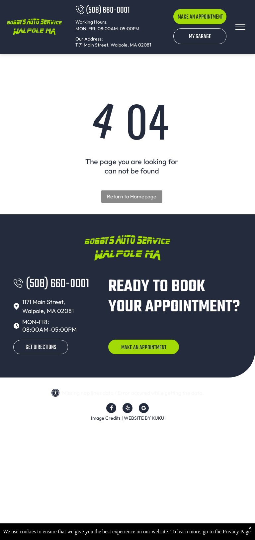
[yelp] (127, 409)
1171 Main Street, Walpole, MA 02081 (113, 45)
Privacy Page (237, 531)
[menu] (240, 27)
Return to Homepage (131, 196)
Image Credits (106, 418)
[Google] (144, 409)
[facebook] (111, 409)
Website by (137, 418)
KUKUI (159, 418)
